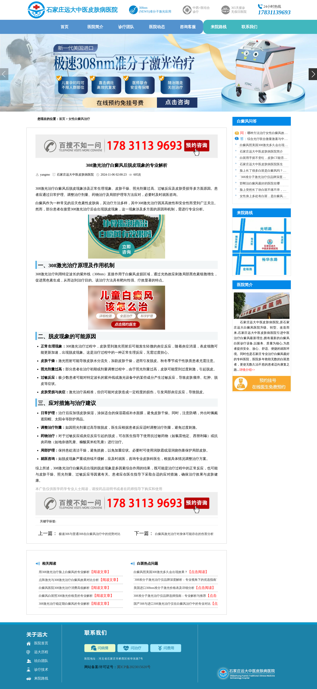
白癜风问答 (247, 121)
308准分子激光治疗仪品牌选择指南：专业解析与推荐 (175, 597)
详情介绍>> (247, 369)
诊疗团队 (126, 27)
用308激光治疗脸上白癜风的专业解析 (75, 572)
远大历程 (37, 652)
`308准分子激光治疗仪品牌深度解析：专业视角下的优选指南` (175, 581)
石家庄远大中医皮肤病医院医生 (261, 164)
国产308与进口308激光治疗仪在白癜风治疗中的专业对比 (176, 605)
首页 (64, 27)
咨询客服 (188, 27)
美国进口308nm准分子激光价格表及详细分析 (175, 588)
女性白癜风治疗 (79, 119)
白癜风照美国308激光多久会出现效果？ (171, 572)
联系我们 (249, 27)
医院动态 (157, 27)
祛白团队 (37, 660)
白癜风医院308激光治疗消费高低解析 (75, 588)
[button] (313, 74)
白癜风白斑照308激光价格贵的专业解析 (76, 595)
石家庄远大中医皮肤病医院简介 (261, 151)
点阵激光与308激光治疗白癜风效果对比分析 (79, 580)
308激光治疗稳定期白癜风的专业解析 (75, 603)
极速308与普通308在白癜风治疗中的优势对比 (89, 534)
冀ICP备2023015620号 (134, 667)
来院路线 (219, 27)
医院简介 (95, 27)
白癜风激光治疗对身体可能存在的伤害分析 (184, 534)
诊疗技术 (37, 669)
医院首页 (37, 643)
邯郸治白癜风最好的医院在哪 (260, 183)
